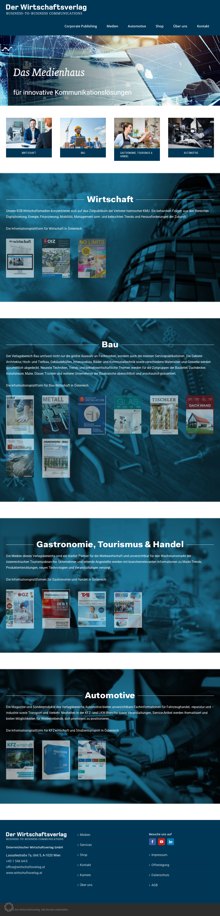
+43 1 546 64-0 (16, 861)
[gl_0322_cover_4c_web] (128, 397)
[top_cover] (128, 592)
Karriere (85, 875)
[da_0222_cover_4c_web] (200, 397)
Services (86, 845)
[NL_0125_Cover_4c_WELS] (92, 240)
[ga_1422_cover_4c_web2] (20, 591)
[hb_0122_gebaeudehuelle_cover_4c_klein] (56, 440)
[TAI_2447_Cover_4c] (92, 593)
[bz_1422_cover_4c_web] (20, 440)
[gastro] (137, 119)
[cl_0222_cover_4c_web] (20, 397)
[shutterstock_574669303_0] (29, 119)
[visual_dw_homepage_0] (20, 240)
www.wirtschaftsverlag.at (24, 873)
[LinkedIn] (170, 841)
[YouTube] (161, 841)
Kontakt (85, 865)
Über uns (86, 885)
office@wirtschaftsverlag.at (25, 867)
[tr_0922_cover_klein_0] (56, 591)
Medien (85, 835)
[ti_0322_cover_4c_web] (164, 397)
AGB (154, 885)
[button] (9, 907)
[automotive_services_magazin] (92, 742)
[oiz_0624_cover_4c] (56, 240)
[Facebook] (152, 841)
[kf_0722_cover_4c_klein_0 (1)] (20, 742)
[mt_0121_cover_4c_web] (56, 397)
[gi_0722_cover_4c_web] (92, 397)
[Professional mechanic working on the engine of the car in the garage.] (191, 119)
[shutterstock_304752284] (83, 119)
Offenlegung (160, 865)
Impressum (159, 855)
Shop (83, 855)
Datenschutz (160, 875)
